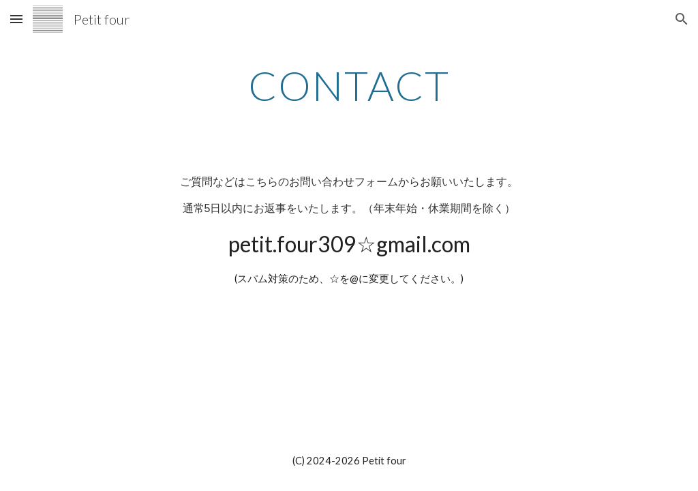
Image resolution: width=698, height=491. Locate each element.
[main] (348, 85)
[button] (16, 19)
